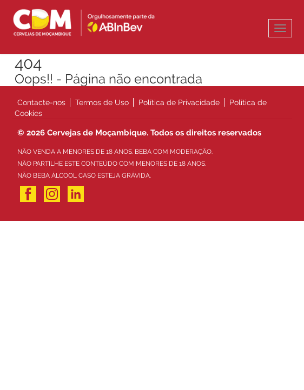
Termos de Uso (102, 102)
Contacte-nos (41, 102)
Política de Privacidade (179, 102)
